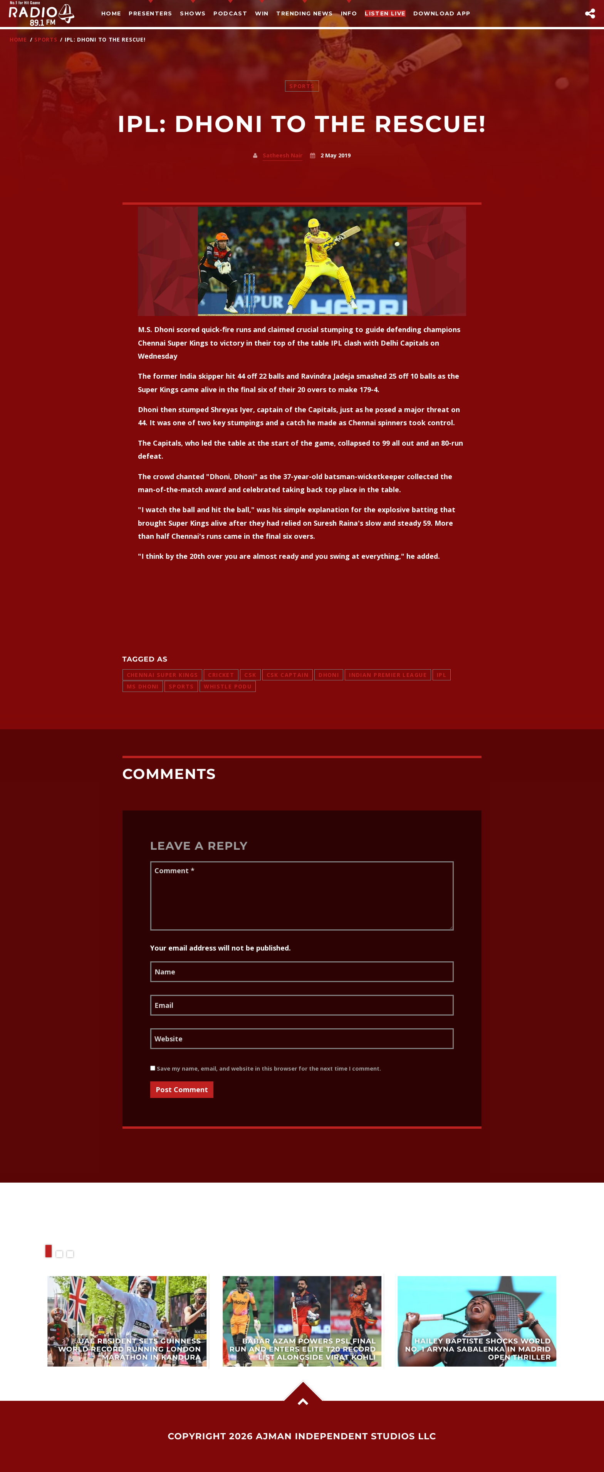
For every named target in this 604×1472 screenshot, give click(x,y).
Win (261, 13)
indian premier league (388, 674)
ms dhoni (143, 686)
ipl (441, 674)
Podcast (230, 13)
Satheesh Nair (282, 155)
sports (181, 686)
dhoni (329, 674)
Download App (442, 13)
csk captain (288, 674)
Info (349, 13)
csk (250, 674)
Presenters (150, 13)
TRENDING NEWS (304, 13)
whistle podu (228, 686)
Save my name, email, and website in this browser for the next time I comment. (265, 1068)
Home (111, 13)
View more (127, 1321)
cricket (221, 674)
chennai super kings (162, 674)
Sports (45, 39)
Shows (193, 13)
